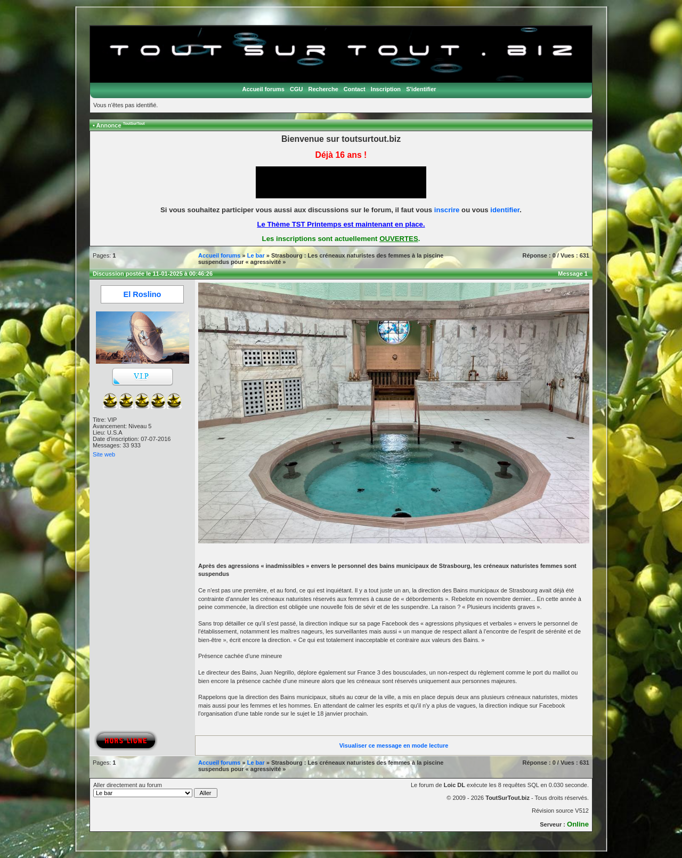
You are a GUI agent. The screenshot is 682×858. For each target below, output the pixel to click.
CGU (296, 89)
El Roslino (142, 294)
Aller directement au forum (155, 790)
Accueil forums (263, 89)
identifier (504, 210)
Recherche (323, 89)
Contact (355, 89)
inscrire (447, 210)
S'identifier (421, 89)
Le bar (256, 255)
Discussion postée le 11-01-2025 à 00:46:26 (153, 273)
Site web (104, 454)
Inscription (386, 89)
